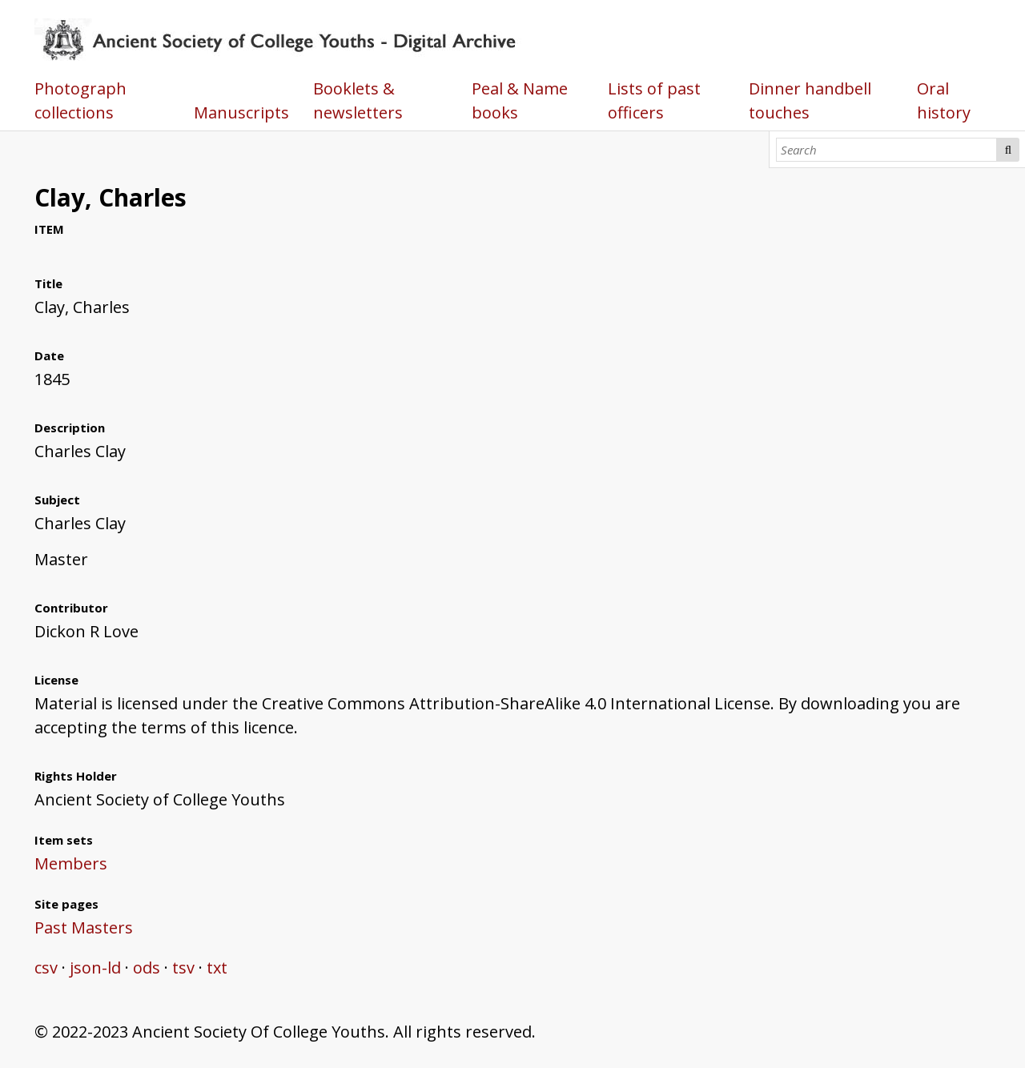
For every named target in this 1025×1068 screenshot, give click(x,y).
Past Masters (83, 927)
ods (146, 967)
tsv (183, 967)
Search (1008, 150)
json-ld (95, 967)
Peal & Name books (520, 100)
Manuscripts (241, 112)
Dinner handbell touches (810, 100)
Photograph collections (80, 100)
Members (70, 863)
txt (217, 967)
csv (46, 967)
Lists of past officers (654, 100)
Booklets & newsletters (358, 100)
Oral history (944, 100)
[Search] (887, 150)
